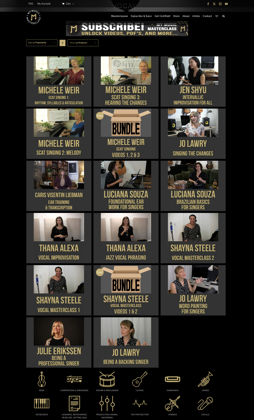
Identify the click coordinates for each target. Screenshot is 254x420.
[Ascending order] (62, 42)
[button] (223, 16)
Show (78, 43)
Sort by (37, 42)
